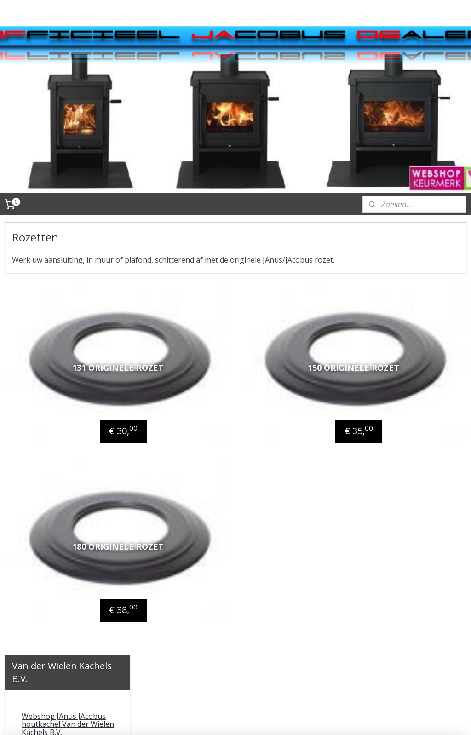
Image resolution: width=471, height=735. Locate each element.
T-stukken (47, 454)
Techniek (37, 486)
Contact (35, 516)
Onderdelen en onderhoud (67, 470)
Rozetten (44, 408)
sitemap (231, 718)
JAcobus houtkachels (57, 315)
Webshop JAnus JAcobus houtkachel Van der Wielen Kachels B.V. (68, 292)
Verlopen (45, 424)
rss (250, 718)
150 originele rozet (387, 354)
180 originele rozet (218, 482)
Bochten (43, 439)
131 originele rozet (218, 354)
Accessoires (42, 362)
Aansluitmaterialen (54, 378)
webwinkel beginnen (286, 718)
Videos (33, 532)
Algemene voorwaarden (63, 557)
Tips (29, 501)
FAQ (28, 613)
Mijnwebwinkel (366, 718)
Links (31, 588)
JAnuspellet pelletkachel (63, 346)
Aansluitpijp (49, 393)
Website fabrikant (53, 573)
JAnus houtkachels (54, 331)
